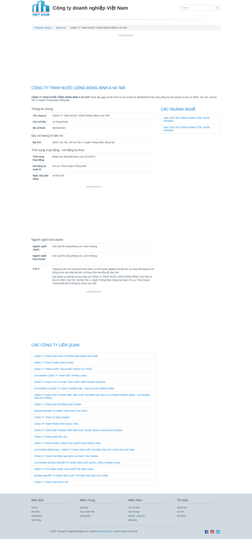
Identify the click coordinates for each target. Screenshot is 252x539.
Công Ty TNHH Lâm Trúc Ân (51, 482)
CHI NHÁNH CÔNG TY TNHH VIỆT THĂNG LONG (60, 375)
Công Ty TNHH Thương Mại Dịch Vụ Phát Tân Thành (66, 456)
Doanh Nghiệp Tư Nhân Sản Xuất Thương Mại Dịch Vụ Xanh (71, 475)
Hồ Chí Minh (134, 507)
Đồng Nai (133, 520)
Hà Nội (35, 507)
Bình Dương (134, 512)
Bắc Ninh (36, 512)
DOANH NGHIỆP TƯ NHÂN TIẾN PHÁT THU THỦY (61, 411)
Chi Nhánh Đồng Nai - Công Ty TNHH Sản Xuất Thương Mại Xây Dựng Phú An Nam (84, 449)
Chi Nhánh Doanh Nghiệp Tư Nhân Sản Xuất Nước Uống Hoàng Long (77, 462)
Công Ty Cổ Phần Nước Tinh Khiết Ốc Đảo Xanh (64, 469)
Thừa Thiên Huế (87, 512)
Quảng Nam (85, 516)
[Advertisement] (126, 60)
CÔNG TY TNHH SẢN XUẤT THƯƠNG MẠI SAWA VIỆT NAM (66, 356)
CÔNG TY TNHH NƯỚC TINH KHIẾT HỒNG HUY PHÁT (63, 369)
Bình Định (181, 516)
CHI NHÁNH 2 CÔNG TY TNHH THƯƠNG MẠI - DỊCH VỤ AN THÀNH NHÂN (74, 388)
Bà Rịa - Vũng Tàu (137, 516)
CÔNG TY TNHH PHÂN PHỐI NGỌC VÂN (56, 424)
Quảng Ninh (37, 516)
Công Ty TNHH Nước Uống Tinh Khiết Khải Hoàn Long (67, 443)
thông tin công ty (105, 531)
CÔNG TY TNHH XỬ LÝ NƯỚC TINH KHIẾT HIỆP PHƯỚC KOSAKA (69, 382)
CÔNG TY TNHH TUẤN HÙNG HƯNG (54, 362)
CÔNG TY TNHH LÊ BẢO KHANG (52, 417)
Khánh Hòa (182, 507)
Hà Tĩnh (180, 512)
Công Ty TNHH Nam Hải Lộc (50, 436)
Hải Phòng (36, 520)
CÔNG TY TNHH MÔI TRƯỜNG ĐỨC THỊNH (57, 404)
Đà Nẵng (84, 507)
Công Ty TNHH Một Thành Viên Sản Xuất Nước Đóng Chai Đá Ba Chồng (78, 430)
